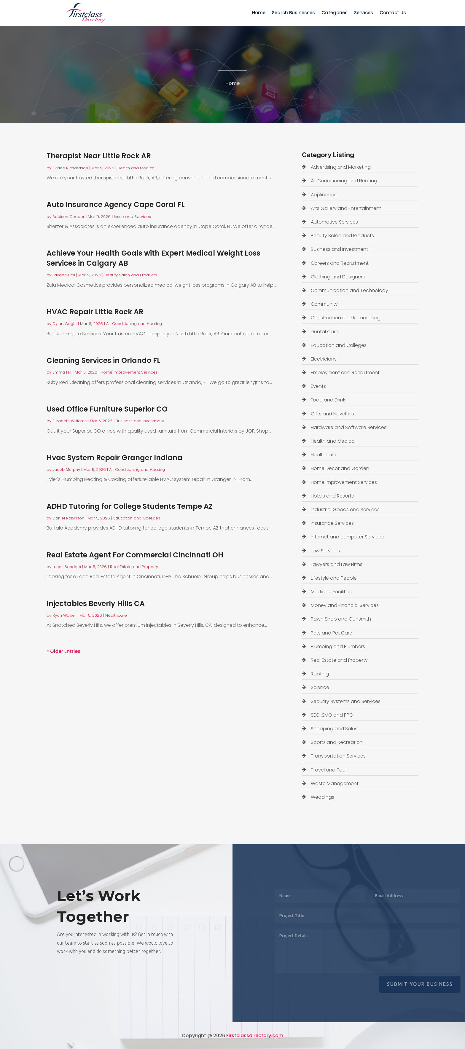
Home (258, 13)
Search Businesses (293, 13)
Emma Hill (61, 372)
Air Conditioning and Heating (134, 323)
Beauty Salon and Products (130, 275)
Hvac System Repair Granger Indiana (114, 458)
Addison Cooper (68, 216)
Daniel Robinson (68, 518)
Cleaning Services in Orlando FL (103, 360)
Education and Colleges (136, 518)
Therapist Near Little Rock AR (99, 156)
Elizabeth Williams (69, 421)
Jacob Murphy (66, 469)
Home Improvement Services (129, 372)
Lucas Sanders (66, 567)
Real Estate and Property (134, 567)
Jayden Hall (63, 275)
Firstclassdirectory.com (254, 1035)
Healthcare (116, 615)
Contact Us (393, 13)
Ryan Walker (64, 615)
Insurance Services (132, 216)
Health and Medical (136, 168)
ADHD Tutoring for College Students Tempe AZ (130, 506)
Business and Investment (140, 421)
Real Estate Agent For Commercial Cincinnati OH (135, 555)
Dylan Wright (64, 323)
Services (363, 13)
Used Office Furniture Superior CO (107, 409)
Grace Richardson (70, 168)
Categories (334, 13)
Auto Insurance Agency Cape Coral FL (116, 204)
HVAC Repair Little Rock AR (95, 312)
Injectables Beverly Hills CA (96, 603)
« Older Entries (63, 651)
